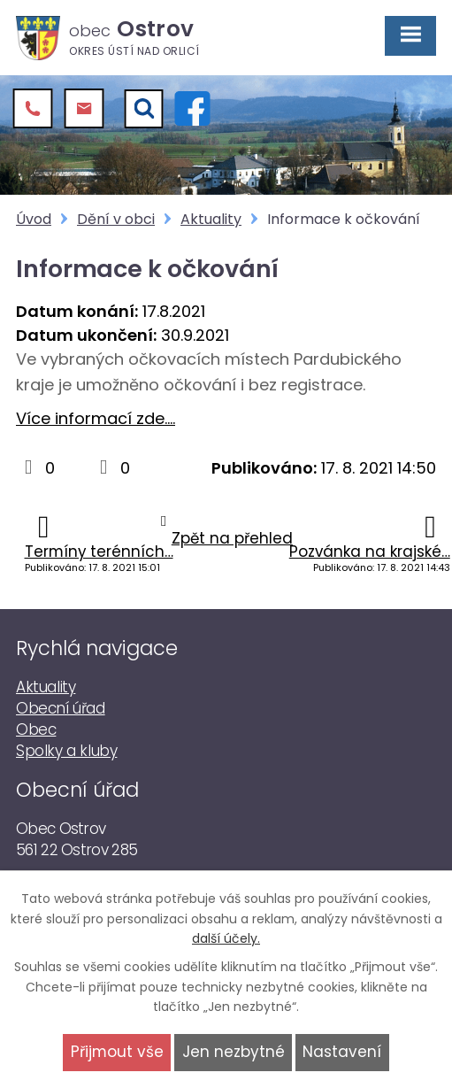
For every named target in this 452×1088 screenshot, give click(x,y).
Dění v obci (116, 219)
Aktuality (210, 219)
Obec (36, 729)
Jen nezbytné (233, 1051)
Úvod (33, 219)
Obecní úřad (60, 708)
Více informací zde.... (95, 418)
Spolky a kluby (66, 750)
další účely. (226, 938)
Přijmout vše (117, 1051)
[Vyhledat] (144, 108)
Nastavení (342, 1051)
